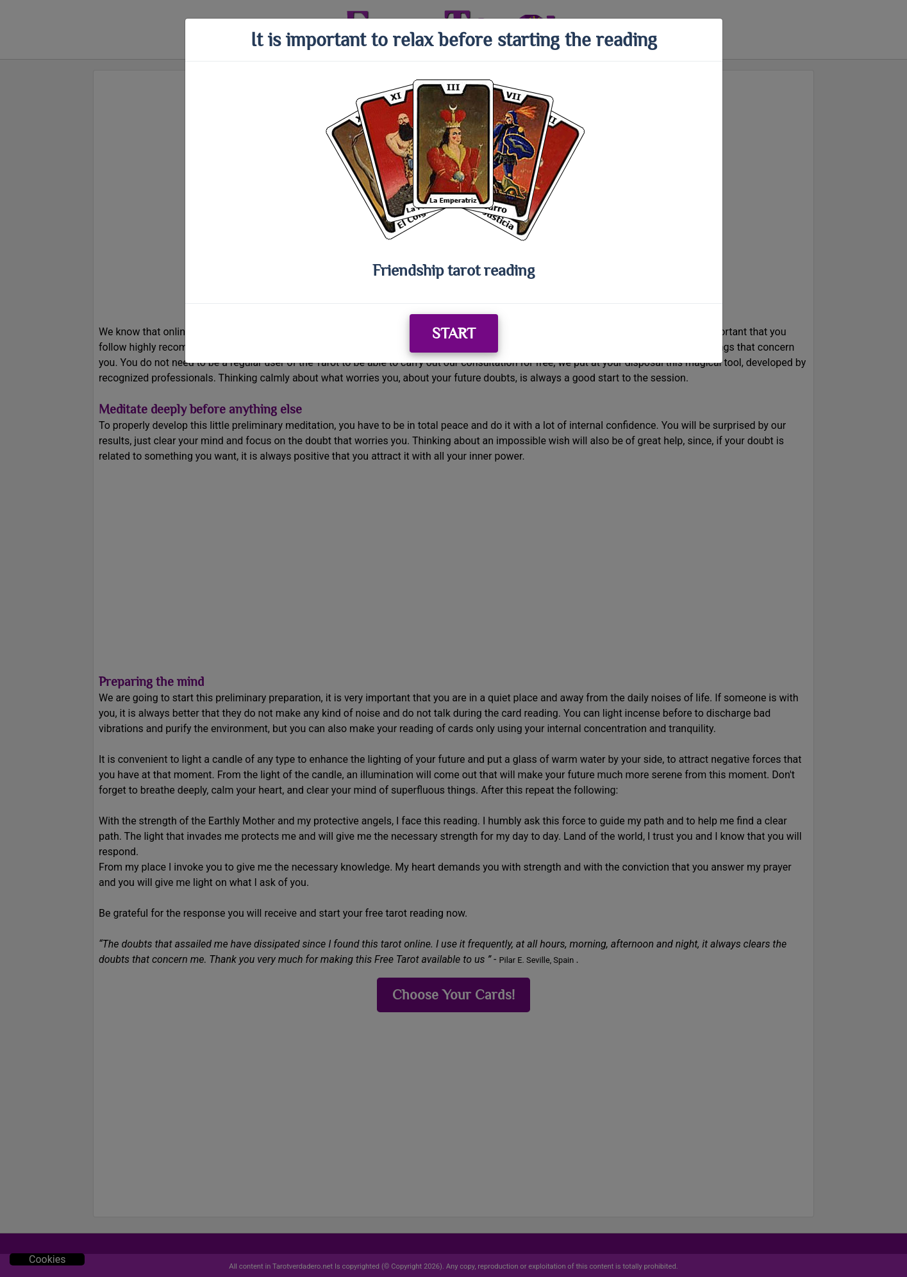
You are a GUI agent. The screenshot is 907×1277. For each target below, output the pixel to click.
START (454, 333)
